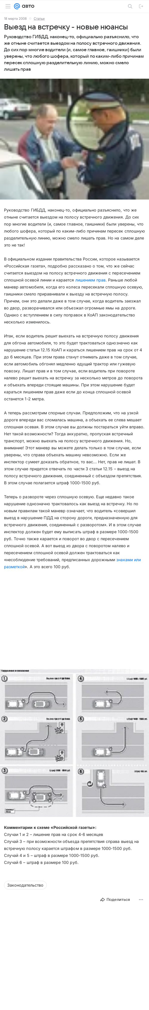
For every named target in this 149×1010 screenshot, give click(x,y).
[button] (74, 743)
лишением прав (90, 279)
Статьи (39, 18)
